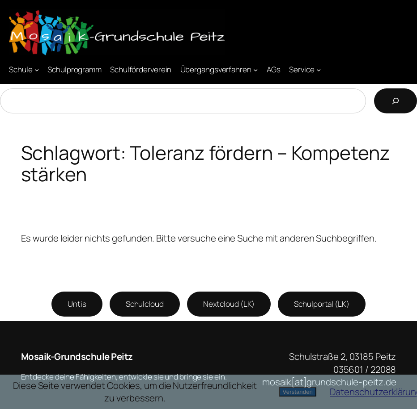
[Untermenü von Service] (318, 69)
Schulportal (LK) (321, 304)
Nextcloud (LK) (229, 304)
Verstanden (298, 391)
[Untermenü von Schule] (36, 69)
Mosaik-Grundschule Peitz (77, 356)
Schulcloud (145, 304)
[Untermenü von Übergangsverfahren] (255, 69)
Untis (77, 304)
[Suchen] (395, 100)
